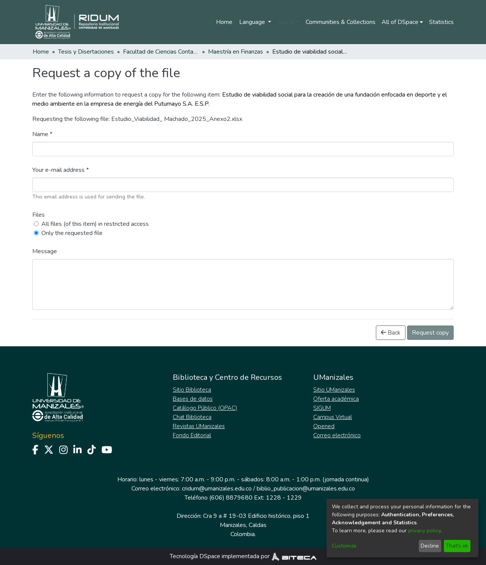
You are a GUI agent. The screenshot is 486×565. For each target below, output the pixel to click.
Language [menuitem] (253, 22)
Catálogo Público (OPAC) (205, 408)
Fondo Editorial (192, 435)
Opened (324, 426)
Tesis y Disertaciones (86, 52)
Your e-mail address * (60, 170)
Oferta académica (336, 399)
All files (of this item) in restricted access (95, 224)
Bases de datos (193, 399)
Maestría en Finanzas (235, 52)
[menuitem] (402, 22)
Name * (42, 134)
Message (44, 251)
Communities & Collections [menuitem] (341, 22)
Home (224, 22)
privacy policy (424, 530)
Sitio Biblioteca (192, 390)
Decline (430, 545)
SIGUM (322, 408)
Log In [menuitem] (286, 22)
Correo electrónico (337, 435)
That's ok (457, 545)
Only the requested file (72, 233)
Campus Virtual (332, 417)
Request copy (430, 333)
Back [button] (391, 333)
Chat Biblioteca (192, 417)
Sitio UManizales (334, 390)
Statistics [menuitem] (441, 22)
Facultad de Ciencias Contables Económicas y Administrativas (161, 52)
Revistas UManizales (199, 426)
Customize (344, 545)
